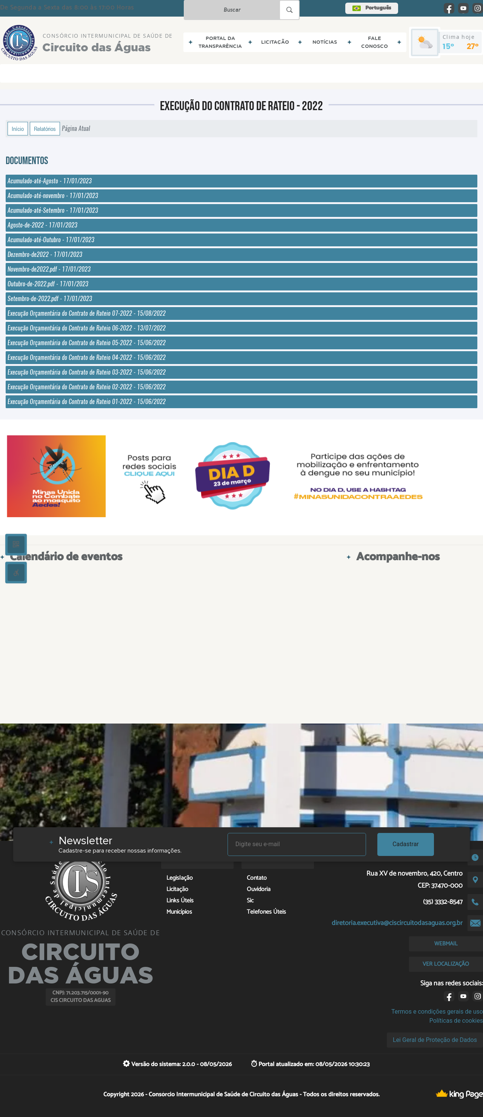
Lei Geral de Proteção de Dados (435, 1039)
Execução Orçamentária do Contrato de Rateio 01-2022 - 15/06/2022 (87, 402)
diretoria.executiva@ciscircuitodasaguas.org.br (397, 923)
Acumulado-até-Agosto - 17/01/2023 (50, 181)
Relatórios (45, 128)
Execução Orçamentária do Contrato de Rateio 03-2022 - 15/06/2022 (87, 372)
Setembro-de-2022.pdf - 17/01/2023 (50, 299)
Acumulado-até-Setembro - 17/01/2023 (53, 210)
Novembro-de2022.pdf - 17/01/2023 (49, 269)
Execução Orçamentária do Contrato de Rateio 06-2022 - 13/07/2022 (87, 328)
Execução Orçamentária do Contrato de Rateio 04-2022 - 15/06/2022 (87, 357)
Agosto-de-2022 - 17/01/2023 (42, 225)
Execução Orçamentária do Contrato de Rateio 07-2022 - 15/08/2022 (87, 313)
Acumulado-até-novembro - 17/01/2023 (53, 196)
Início (18, 128)
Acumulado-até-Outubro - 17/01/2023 (51, 240)
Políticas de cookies (456, 1020)
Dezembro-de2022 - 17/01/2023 (45, 254)
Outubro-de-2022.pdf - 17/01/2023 (48, 284)
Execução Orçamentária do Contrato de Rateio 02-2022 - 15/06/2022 (87, 387)
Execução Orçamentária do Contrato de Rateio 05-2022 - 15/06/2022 (87, 343)
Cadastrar (405, 844)
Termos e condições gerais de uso (437, 1011)
